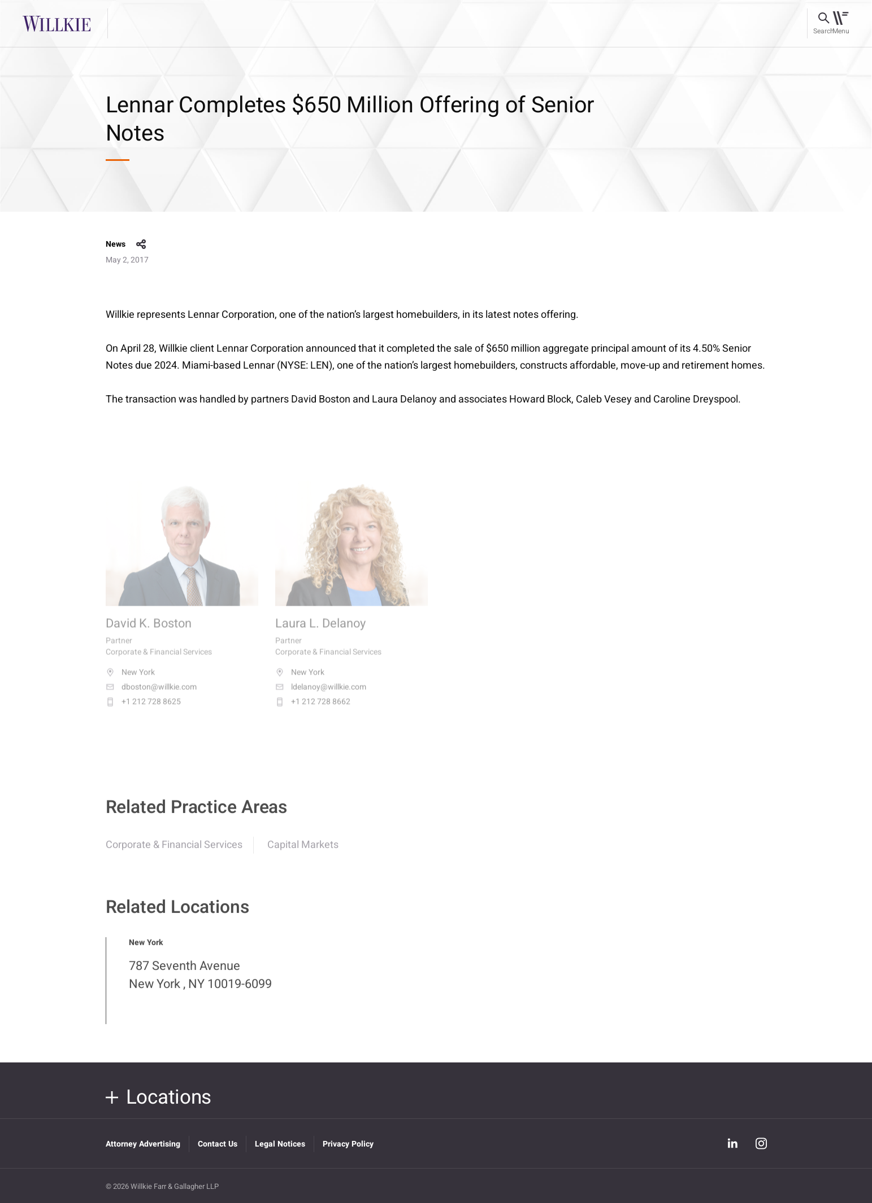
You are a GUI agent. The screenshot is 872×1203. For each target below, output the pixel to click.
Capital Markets (303, 852)
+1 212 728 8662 (312, 710)
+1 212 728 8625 (143, 710)
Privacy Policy (348, 1144)
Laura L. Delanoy (320, 633)
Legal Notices (280, 1144)
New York (130, 681)
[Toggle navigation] (840, 24)
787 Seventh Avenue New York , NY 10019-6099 (200, 982)
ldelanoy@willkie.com (320, 696)
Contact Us (217, 1144)
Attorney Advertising (143, 1144)
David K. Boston (149, 633)
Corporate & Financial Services (174, 852)
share (141, 244)
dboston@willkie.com (151, 696)
